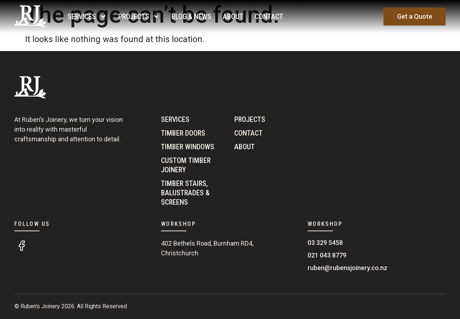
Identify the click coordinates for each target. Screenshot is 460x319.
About (233, 16)
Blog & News (191, 16)
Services (87, 16)
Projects (139, 16)
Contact (269, 16)
